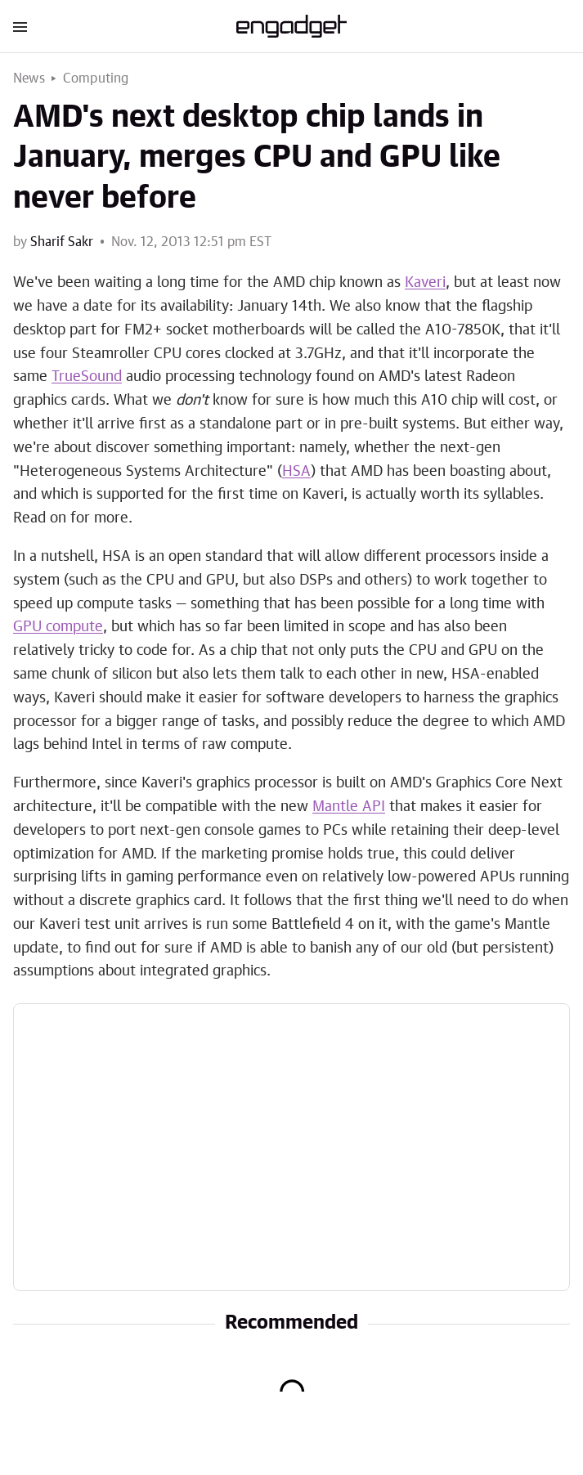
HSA (296, 471)
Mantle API (348, 807)
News (29, 78)
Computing (96, 78)
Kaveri (425, 283)
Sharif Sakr (61, 242)
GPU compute (58, 627)
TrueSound (87, 377)
